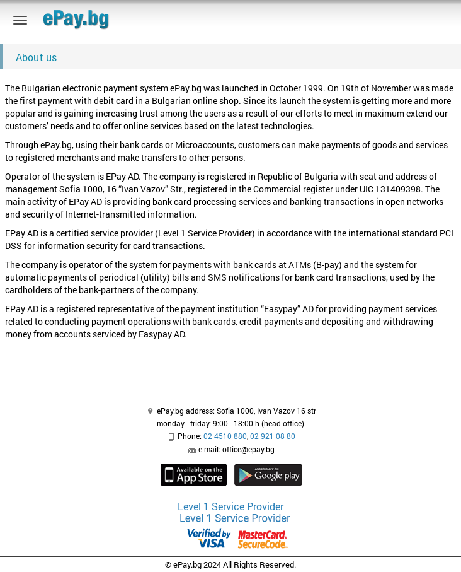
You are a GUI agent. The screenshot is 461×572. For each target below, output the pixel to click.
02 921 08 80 (272, 436)
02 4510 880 (225, 436)
